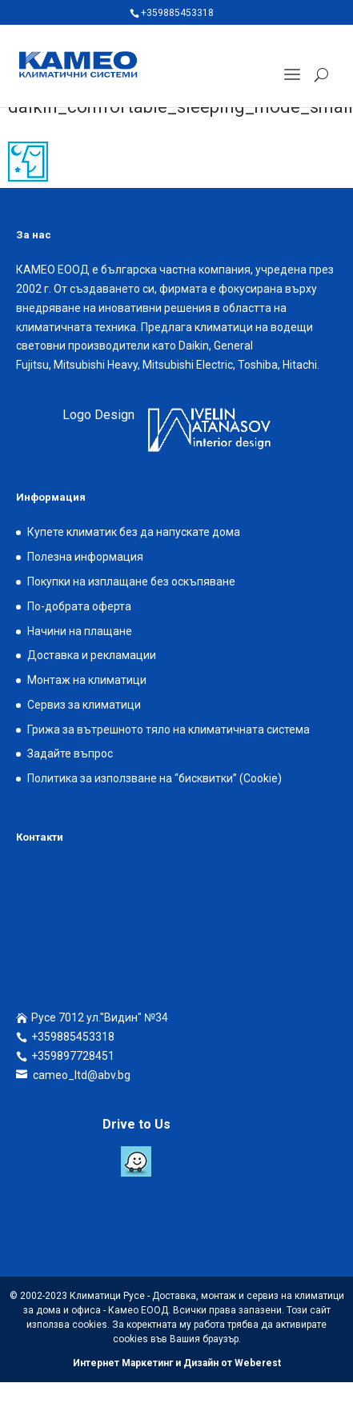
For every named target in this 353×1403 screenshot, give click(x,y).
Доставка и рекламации (91, 655)
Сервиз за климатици (84, 704)
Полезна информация (85, 556)
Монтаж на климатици (86, 680)
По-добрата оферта (79, 606)
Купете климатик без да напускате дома (133, 532)
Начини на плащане (79, 631)
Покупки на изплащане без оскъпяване (131, 581)
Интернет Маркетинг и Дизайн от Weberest (177, 1363)
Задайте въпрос (70, 753)
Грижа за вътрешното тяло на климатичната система (168, 729)
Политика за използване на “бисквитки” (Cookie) (154, 778)
